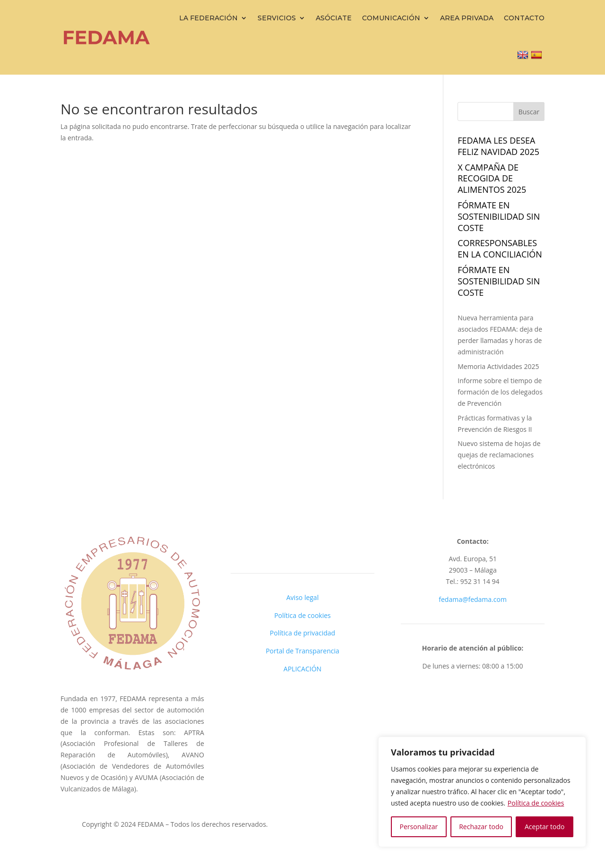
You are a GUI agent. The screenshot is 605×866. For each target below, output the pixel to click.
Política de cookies (536, 802)
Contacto (524, 18)
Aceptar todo (545, 826)
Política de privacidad (302, 632)
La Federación (208, 18)
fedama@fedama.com (473, 599)
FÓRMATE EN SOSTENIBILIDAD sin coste (499, 216)
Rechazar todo (481, 826)
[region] (482, 792)
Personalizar (419, 826)
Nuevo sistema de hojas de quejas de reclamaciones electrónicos (499, 455)
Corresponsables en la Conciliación (500, 248)
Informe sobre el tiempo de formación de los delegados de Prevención (500, 392)
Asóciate (334, 18)
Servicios (277, 18)
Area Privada (466, 18)
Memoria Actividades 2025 (498, 366)
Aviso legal (302, 597)
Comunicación (391, 18)
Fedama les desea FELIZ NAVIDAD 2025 (498, 146)
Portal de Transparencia (302, 650)
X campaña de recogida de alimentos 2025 (492, 179)
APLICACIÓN (302, 668)
